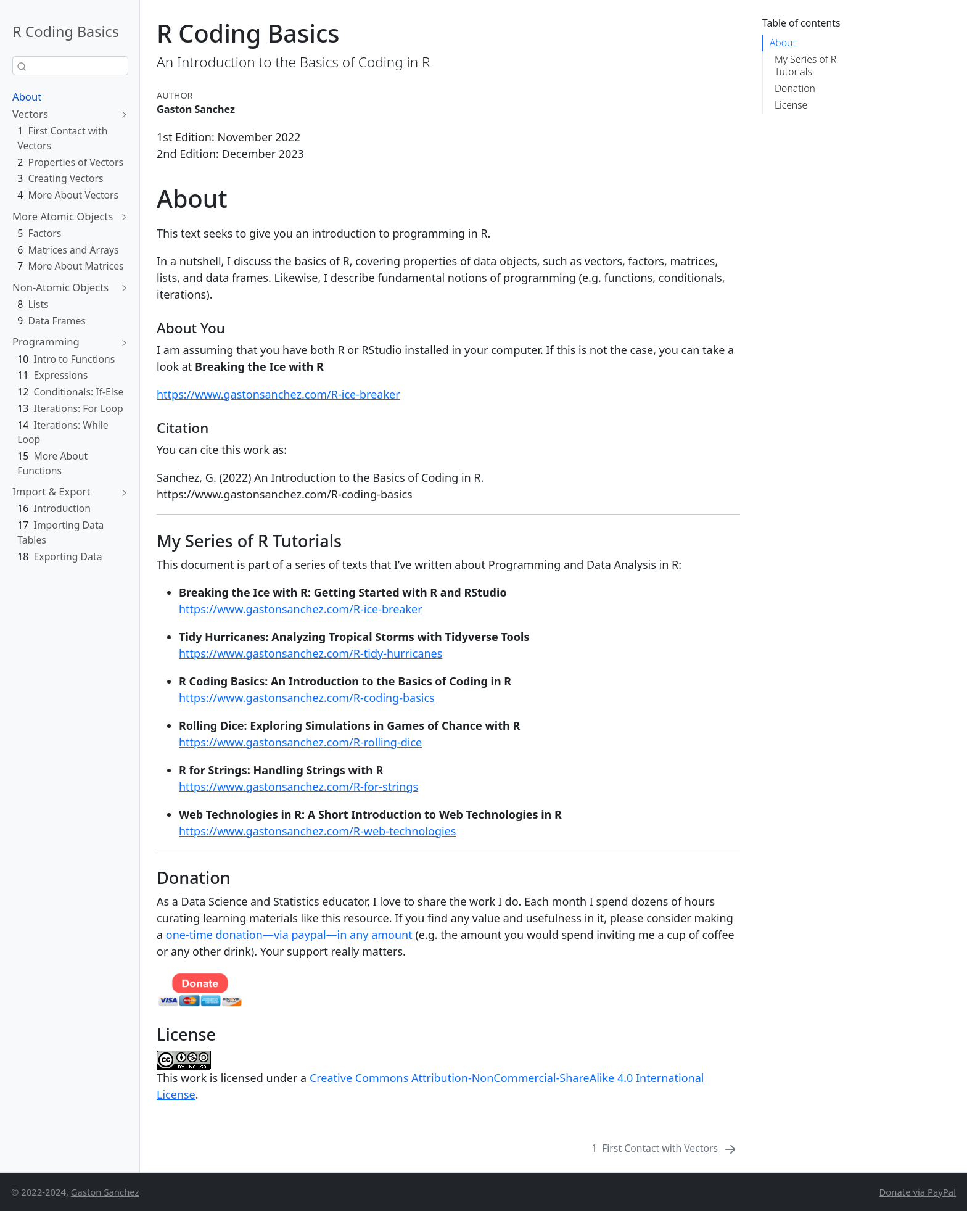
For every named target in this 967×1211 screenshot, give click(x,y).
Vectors (30, 114)
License (791, 105)
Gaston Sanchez (105, 1192)
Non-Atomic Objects (60, 287)
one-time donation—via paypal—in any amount (289, 934)
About (26, 96)
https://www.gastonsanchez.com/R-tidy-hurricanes (310, 653)
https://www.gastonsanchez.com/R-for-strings (298, 786)
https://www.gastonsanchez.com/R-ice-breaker (278, 394)
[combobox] (70, 65)
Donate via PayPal (917, 1192)
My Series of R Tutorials (805, 65)
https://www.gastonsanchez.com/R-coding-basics (307, 697)
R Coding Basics (65, 31)
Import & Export (51, 491)
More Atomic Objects (62, 216)
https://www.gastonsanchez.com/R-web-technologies (317, 831)
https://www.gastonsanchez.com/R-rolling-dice (300, 742)
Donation (795, 88)
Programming (46, 341)
